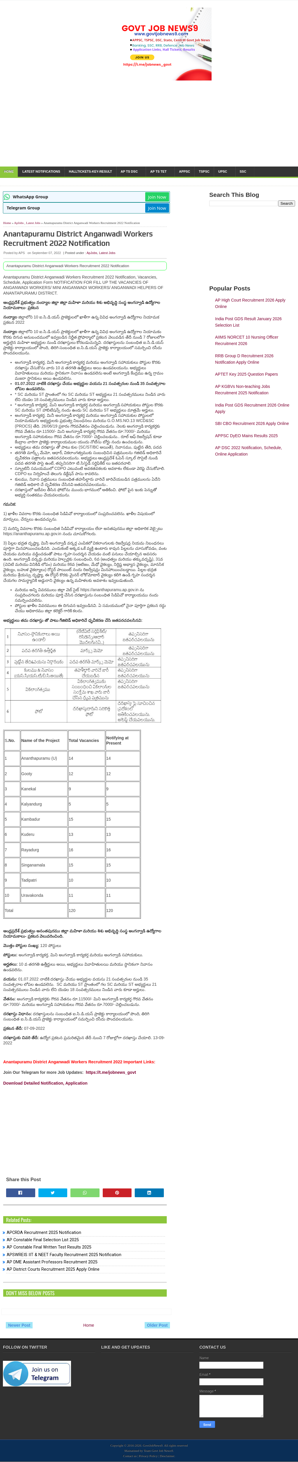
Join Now (157, 197)
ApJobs (19, 223)
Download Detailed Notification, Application (45, 1083)
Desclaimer (167, 1456)
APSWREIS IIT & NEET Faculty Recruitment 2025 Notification (64, 1254)
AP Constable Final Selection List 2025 (43, 1239)
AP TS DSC (129, 171)
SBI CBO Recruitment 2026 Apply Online (252, 423)
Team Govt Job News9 (158, 1450)
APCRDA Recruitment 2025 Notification (44, 1232)
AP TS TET (158, 171)
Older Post (157, 1325)
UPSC (222, 171)
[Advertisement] (85, 1126)
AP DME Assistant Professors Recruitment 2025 (52, 1262)
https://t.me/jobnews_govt (111, 1072)
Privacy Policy (148, 1456)
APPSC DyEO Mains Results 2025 (246, 435)
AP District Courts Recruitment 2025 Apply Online (53, 1269)
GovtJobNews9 (153, 1445)
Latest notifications (41, 171)
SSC (243, 171)
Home (9, 171)
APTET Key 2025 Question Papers (246, 374)
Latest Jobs (33, 223)
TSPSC (204, 171)
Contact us (130, 1456)
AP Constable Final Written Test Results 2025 (49, 1247)
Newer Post (19, 1325)
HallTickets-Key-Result (90, 171)
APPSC (184, 171)
